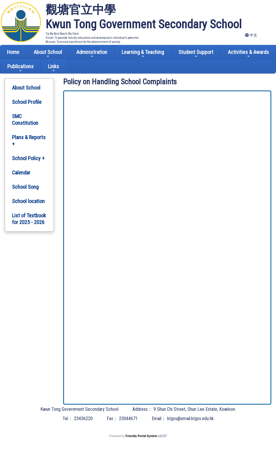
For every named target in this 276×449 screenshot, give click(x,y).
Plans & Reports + (29, 140)
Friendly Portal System (141, 436)
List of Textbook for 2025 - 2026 (29, 218)
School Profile (27, 102)
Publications (20, 68)
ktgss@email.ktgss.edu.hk (190, 418)
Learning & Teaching (143, 54)
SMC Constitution (25, 119)
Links (53, 68)
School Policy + (28, 158)
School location (28, 201)
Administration (91, 54)
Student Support (195, 54)
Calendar (21, 173)
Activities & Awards (248, 54)
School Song (25, 187)
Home (13, 52)
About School (48, 54)
